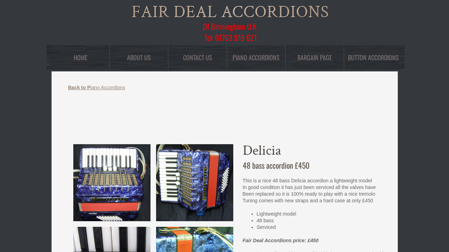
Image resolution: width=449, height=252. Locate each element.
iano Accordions (96, 87)
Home (80, 57)
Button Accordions (373, 57)
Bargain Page (314, 57)
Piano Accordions (256, 57)
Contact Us (197, 57)
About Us (139, 57)
